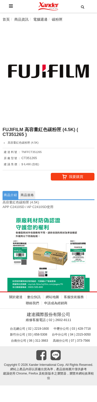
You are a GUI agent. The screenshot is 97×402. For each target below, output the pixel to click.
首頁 (6, 19)
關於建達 (15, 297)
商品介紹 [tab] (10, 195)
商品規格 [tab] (27, 195)
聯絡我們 (32, 303)
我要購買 (72, 177)
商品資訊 (21, 19)
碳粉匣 (57, 19)
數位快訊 (34, 297)
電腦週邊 (40, 19)
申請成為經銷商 (55, 303)
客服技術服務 (74, 297)
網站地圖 (52, 297)
